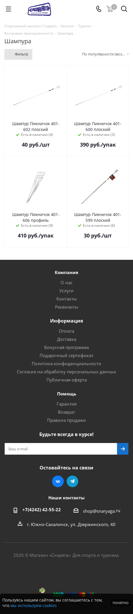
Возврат (66, 412)
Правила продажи (66, 420)
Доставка (66, 339)
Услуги (66, 291)
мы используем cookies (33, 605)
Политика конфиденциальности (66, 363)
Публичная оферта (67, 380)
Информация (66, 321)
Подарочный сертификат (66, 355)
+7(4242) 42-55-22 (41, 509)
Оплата (66, 331)
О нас (66, 282)
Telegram (72, 481)
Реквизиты (66, 307)
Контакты (66, 299)
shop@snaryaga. (99, 511)
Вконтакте (58, 481)
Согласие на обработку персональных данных (66, 371)
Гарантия (67, 404)
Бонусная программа (66, 347)
